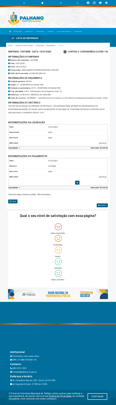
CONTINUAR (97, 396)
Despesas (40, 45)
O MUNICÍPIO (29, 31)
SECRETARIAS (40, 31)
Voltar (13, 201)
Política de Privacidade (60, 396)
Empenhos (50, 45)
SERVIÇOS (50, 31)
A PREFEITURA (18, 31)
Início (10, 45)
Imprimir (102, 205)
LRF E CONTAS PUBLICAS (64, 31)
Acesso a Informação (24, 45)
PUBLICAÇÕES (78, 31)
